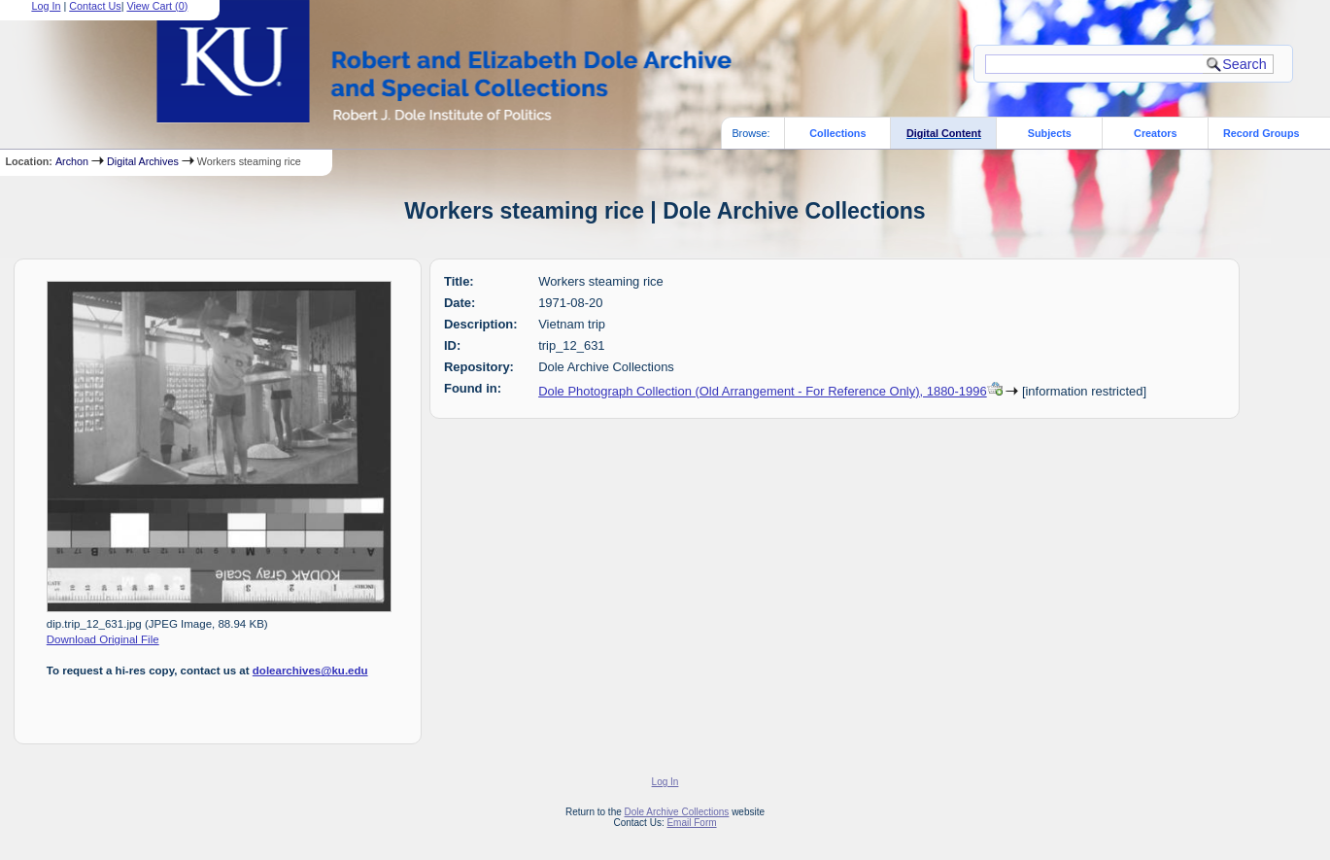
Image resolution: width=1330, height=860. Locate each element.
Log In (665, 781)
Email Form (691, 822)
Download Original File (103, 639)
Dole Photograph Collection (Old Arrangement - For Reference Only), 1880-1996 (762, 391)
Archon (71, 161)
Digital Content (943, 133)
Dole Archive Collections (677, 812)
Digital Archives (143, 161)
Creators (1155, 133)
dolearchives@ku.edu (310, 670)
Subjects (1050, 133)
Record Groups (1261, 133)
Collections (837, 133)
